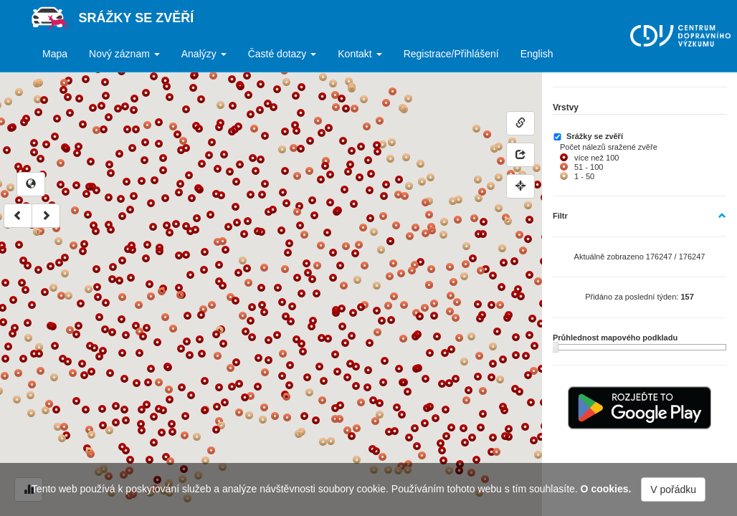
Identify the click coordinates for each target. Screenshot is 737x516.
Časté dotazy (282, 53)
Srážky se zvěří (136, 18)
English (536, 53)
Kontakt (359, 53)
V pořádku (673, 489)
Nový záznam (124, 53)
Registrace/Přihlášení (451, 53)
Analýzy (204, 53)
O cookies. (606, 488)
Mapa (54, 53)
